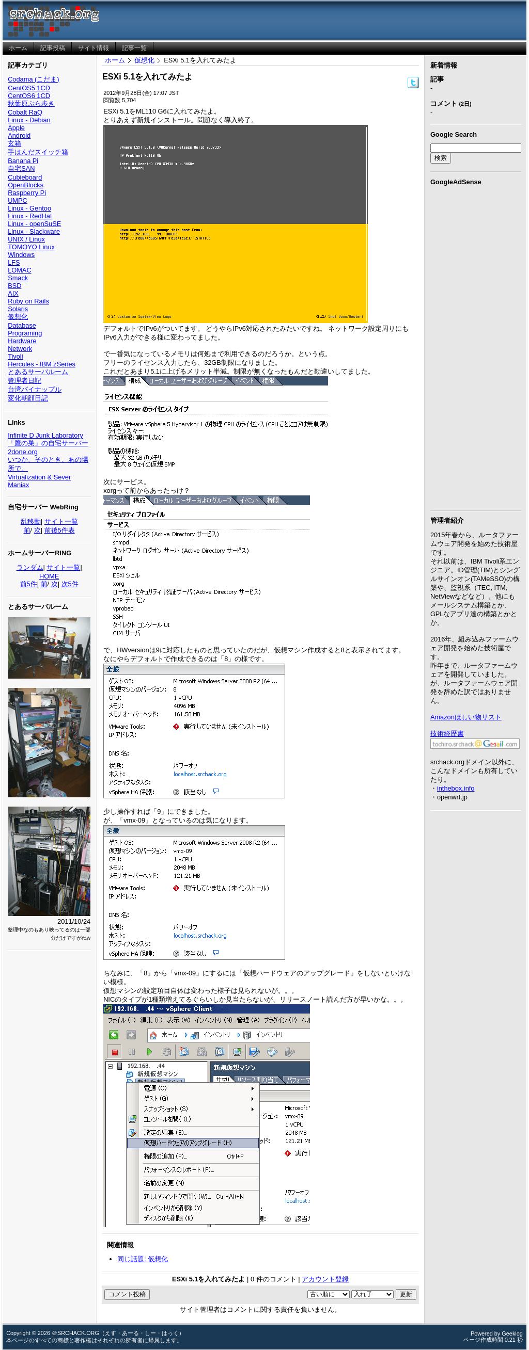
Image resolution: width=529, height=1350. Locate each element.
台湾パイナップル (34, 389)
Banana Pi (23, 161)
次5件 (70, 584)
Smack (18, 278)
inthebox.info (456, 788)
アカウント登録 (325, 1279)
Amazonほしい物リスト (466, 717)
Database (22, 325)
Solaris (18, 309)
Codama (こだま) (33, 79)
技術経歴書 (447, 733)
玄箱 (14, 143)
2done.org (23, 452)
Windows (21, 255)
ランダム (30, 567)
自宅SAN (21, 168)
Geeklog (512, 1333)
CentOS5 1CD (29, 88)
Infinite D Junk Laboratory (45, 435)
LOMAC (20, 270)
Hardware (22, 341)
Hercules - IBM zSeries (41, 364)
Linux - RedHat (30, 216)
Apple (16, 128)
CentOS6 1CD (29, 96)
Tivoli (15, 356)
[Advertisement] (475, 346)
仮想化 (18, 316)
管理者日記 (24, 380)
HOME (49, 576)
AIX (13, 293)
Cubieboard (25, 177)
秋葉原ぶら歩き (31, 103)
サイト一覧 (61, 521)
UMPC (17, 200)
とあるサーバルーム (38, 372)
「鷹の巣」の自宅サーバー (48, 443)
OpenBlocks (25, 185)
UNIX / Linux (26, 239)
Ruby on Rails (28, 301)
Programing (25, 333)
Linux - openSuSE (34, 224)
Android (19, 135)
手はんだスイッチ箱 (38, 152)
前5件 (28, 584)
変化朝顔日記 (28, 398)
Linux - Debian (29, 120)
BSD (14, 286)
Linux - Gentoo (29, 208)
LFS (14, 262)
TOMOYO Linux (31, 247)
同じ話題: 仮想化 (142, 1259)
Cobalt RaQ (25, 112)
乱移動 (31, 521)
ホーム (115, 60)
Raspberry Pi (27, 193)
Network (20, 348)
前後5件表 (59, 530)
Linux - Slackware (34, 231)
